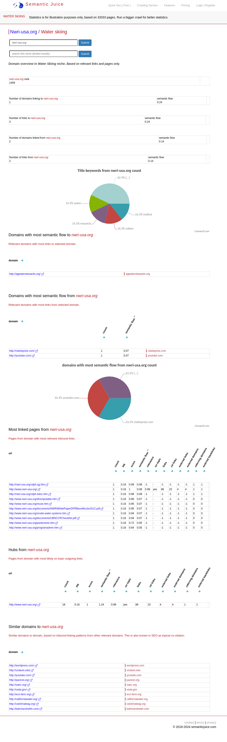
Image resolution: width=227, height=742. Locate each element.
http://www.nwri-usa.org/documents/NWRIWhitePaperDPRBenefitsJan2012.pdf (56, 508)
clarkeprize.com (157, 350)
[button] (22, 260)
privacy (211, 722)
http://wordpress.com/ (23, 665)
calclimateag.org (136, 703)
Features (169, 5)
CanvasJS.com (202, 231)
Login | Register (205, 5)
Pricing (185, 5)
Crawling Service (147, 5)
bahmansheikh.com (138, 708)
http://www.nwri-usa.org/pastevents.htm (33, 522)
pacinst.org (133, 680)
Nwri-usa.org (23, 31)
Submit (85, 42)
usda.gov (132, 689)
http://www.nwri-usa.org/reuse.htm (30, 503)
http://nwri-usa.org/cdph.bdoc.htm (30, 494)
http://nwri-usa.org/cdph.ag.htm (28, 484)
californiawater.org (137, 699)
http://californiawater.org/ (25, 699)
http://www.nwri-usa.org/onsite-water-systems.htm (39, 513)
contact (189, 722)
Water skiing (54, 31)
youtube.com (155, 355)
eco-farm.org (134, 694)
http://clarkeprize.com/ (23, 350)
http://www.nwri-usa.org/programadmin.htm (35, 527)
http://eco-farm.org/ (22, 694)
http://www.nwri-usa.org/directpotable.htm (34, 499)
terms (200, 722)
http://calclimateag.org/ (24, 703)
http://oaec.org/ (19, 684)
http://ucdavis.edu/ (21, 670)
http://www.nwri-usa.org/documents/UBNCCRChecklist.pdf (44, 518)
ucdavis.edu (133, 670)
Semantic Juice (38, 4)
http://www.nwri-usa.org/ (24, 489)
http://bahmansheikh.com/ (25, 708)
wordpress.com (135, 665)
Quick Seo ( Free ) (119, 5)
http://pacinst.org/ (20, 680)
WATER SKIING (14, 16)
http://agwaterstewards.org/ (26, 273)
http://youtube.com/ (22, 355)
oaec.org (132, 684)
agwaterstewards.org (138, 273)
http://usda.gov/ (19, 689)
